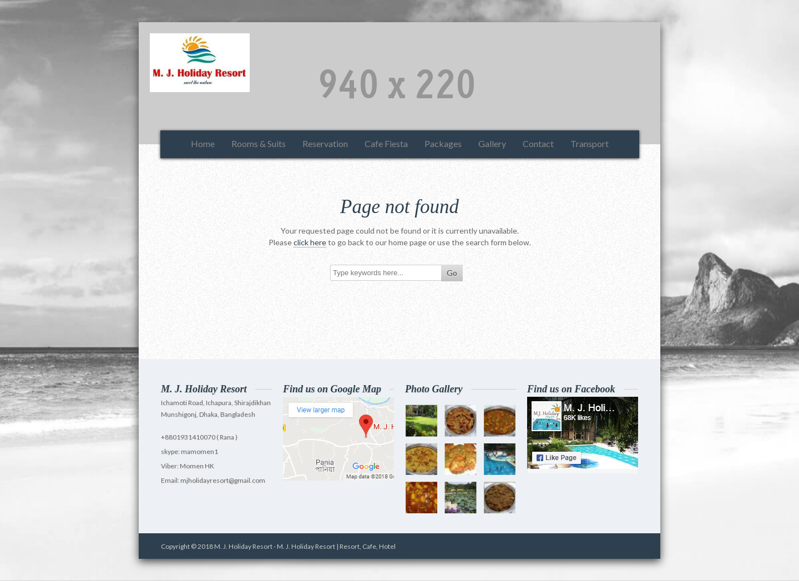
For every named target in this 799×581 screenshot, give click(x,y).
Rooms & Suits (258, 143)
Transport (589, 143)
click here (310, 242)
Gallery (492, 143)
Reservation (325, 143)
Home (203, 143)
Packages (443, 143)
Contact (538, 143)
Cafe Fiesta (386, 143)
